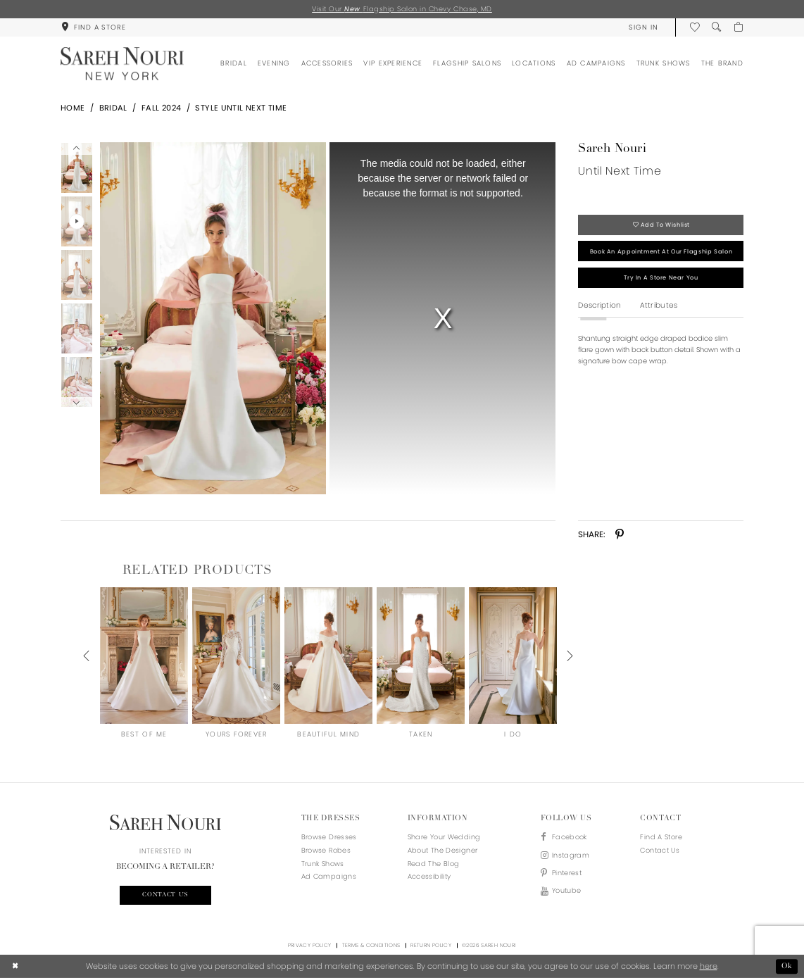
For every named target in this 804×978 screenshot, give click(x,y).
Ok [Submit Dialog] (787, 966)
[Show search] (716, 27)
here (708, 966)
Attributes (659, 305)
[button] (643, 27)
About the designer (443, 850)
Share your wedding (444, 836)
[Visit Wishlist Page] (694, 27)
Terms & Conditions (371, 945)
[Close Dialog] (15, 967)
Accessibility (429, 876)
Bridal (113, 107)
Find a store (660, 836)
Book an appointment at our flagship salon (661, 251)
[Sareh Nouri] (122, 63)
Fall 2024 (161, 107)
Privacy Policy (310, 945)
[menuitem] (93, 27)
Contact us (165, 894)
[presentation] (144, 655)
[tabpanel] (211, 318)
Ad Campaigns (328, 876)
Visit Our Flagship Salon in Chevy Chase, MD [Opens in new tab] (402, 8)
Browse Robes (326, 850)
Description (599, 305)
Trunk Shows (322, 863)
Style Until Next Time (241, 107)
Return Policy (430, 945)
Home (73, 107)
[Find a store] (93, 27)
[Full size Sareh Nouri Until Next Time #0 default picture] (212, 318)
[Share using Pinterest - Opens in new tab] (619, 534)
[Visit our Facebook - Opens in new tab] (565, 837)
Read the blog (434, 863)
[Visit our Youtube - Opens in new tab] (565, 891)
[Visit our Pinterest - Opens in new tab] (565, 873)
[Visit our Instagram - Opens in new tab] (565, 856)
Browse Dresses (329, 836)
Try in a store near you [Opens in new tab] (661, 277)
